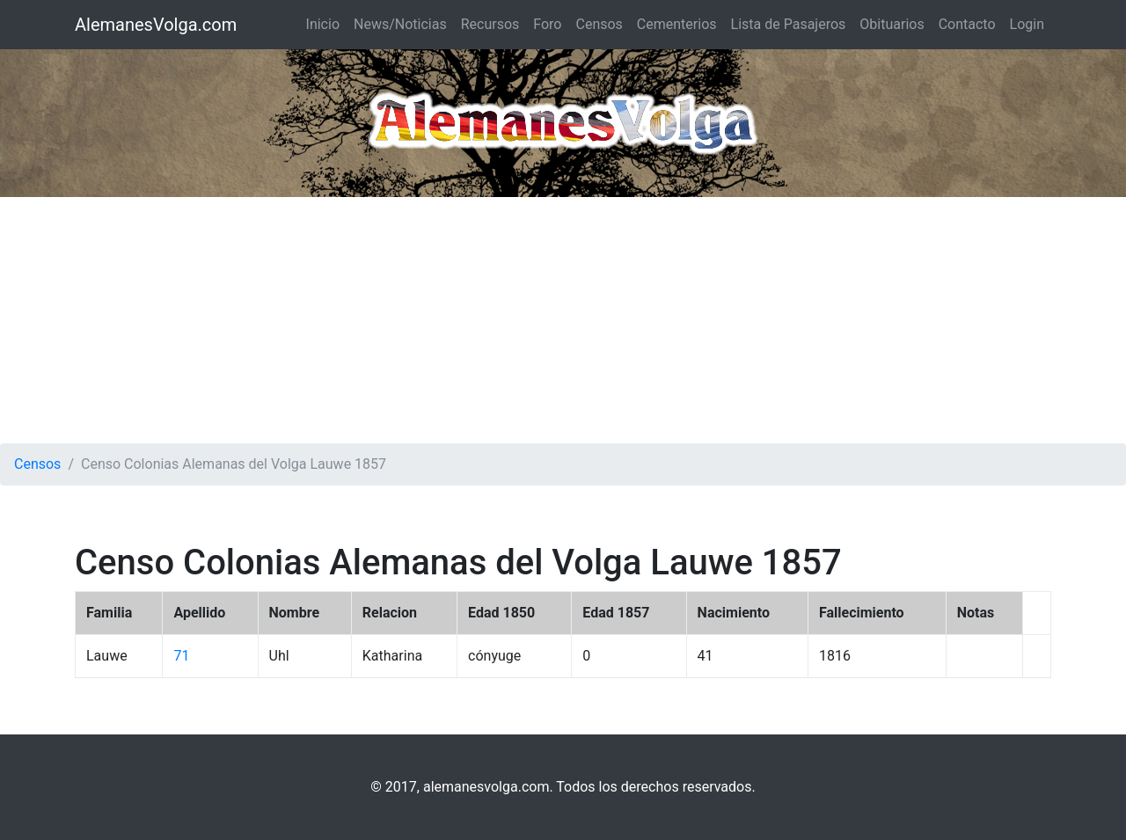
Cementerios (677, 24)
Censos (598, 24)
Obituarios (891, 24)
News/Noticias (400, 24)
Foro (547, 24)
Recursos (490, 24)
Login (1027, 24)
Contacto (967, 24)
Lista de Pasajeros (788, 24)
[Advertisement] (563, 320)
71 (181, 655)
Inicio (323, 24)
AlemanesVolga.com (156, 24)
